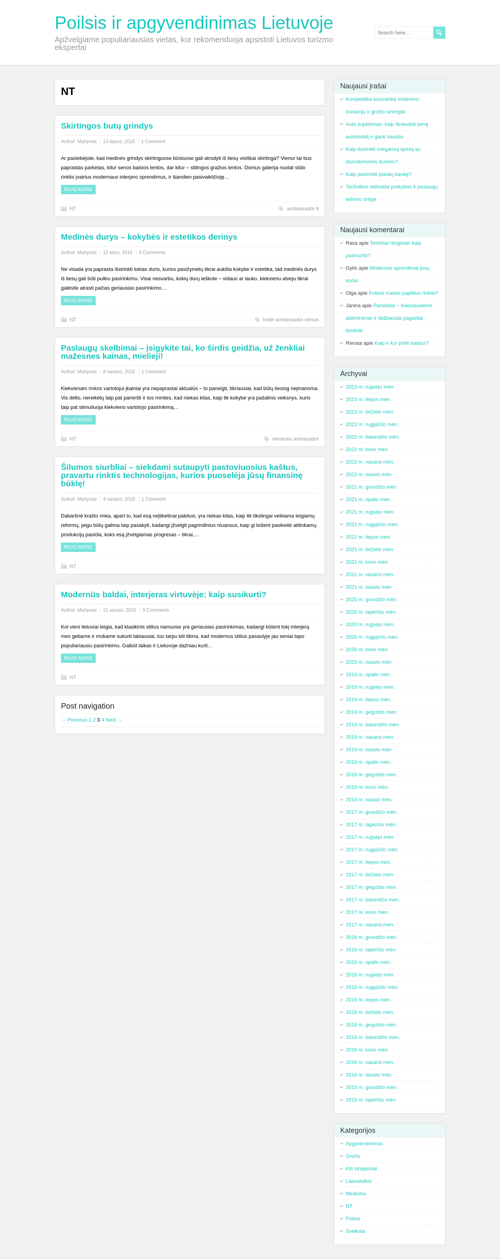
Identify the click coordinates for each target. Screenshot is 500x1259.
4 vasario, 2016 (119, 499)
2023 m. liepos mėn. (368, 399)
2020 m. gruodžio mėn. (372, 599)
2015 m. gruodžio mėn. (372, 1087)
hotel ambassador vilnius (291, 319)
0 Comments (152, 252)
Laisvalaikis (358, 1181)
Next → (113, 720)
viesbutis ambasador (295, 439)
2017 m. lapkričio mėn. (371, 824)
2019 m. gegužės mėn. (371, 712)
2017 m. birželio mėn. (370, 875)
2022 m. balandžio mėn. (373, 437)
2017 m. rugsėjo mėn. (370, 837)
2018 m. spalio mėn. (368, 762)
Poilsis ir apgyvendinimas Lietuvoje (194, 23)
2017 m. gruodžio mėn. (372, 812)
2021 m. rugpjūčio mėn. (372, 524)
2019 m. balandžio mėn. (373, 724)
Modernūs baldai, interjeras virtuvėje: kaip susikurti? (163, 594)
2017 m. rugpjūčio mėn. (372, 849)
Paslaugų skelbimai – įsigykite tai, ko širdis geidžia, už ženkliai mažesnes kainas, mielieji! (183, 351)
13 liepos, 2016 (119, 141)
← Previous (74, 720)
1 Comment (153, 141)
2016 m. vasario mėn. (370, 1062)
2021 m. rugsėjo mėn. (370, 512)
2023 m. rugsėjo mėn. (370, 387)
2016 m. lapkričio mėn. (371, 950)
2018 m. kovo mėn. (367, 787)
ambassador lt (303, 208)
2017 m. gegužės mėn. (371, 887)
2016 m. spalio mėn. (368, 962)
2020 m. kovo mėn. (367, 649)
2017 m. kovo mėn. (367, 912)
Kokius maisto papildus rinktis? (403, 293)
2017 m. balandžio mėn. (373, 900)
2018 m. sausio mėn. (369, 799)
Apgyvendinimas (364, 1143)
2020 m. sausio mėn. (369, 662)
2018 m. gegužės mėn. (371, 774)
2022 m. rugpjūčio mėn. (372, 424)
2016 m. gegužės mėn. (371, 1025)
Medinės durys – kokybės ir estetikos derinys (149, 236)
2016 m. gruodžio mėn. (372, 937)
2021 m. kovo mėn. (367, 562)
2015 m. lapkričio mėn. (371, 1100)
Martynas (86, 141)
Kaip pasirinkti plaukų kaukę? (378, 174)
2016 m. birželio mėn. (370, 1012)
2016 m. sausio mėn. (369, 1075)
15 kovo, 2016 (117, 252)
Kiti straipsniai (361, 1168)
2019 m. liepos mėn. (368, 699)
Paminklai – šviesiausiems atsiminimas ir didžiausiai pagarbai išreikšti (389, 318)
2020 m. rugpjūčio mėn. (372, 637)
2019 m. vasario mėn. (370, 737)
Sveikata (355, 1231)
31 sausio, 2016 (119, 610)
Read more (78, 189)
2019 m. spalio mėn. (368, 674)
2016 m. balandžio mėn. (373, 1037)
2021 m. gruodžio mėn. (372, 487)
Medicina (356, 1193)
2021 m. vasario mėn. (370, 574)
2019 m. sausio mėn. (369, 749)
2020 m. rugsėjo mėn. (370, 624)
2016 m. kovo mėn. (367, 1050)
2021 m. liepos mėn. (368, 537)
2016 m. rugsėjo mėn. (370, 975)
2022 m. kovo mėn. (367, 449)
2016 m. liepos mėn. (368, 1000)
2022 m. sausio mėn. (369, 474)
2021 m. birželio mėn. (370, 549)
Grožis (353, 1156)
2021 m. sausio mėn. (369, 587)
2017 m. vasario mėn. (370, 925)
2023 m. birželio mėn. (370, 412)
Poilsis (353, 1218)
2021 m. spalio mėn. (368, 499)
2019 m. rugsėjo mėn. (370, 687)
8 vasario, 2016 (119, 371)
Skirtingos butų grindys (107, 125)
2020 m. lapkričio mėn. (371, 612)
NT (73, 208)
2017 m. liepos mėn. (368, 862)
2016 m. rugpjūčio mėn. (372, 987)
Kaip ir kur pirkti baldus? (402, 343)
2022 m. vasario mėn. (370, 462)
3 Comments (156, 610)
